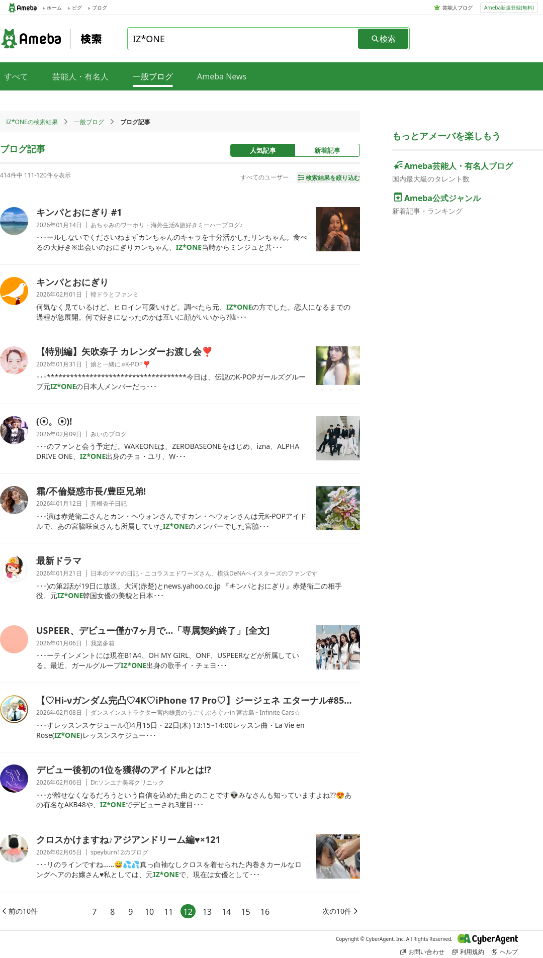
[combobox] (243, 39)
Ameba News (221, 76)
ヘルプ (505, 951)
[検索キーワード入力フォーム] (243, 39)
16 (264, 911)
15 (245, 911)
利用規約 (468, 951)
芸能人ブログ (457, 7)
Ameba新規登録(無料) (509, 7)
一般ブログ (89, 122)
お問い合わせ (422, 951)
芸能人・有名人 (80, 76)
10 (149, 911)
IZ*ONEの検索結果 (32, 122)
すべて (16, 76)
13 (207, 911)
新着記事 (327, 150)
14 (226, 911)
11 (168, 911)
